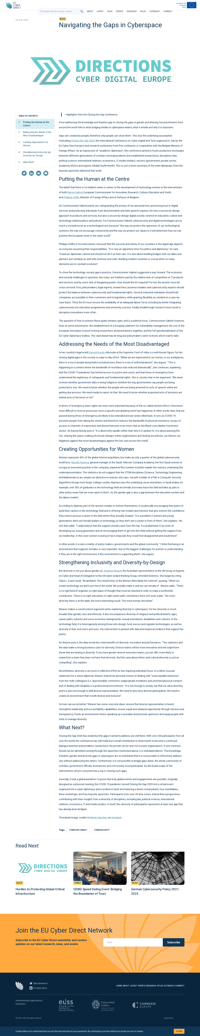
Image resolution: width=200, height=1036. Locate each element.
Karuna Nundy (96, 359)
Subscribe (173, 950)
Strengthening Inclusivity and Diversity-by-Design (34, 161)
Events (122, 9)
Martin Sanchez (98, 824)
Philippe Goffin (71, 204)
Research (134, 9)
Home (77, 994)
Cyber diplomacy (79, 837)
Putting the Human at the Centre (33, 131)
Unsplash (116, 824)
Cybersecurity (105, 837)
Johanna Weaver (112, 578)
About (92, 9)
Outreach (157, 9)
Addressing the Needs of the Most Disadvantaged (34, 141)
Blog (112, 9)
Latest (102, 9)
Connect (170, 9)
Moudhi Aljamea (80, 469)
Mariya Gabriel (75, 199)
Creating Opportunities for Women (33, 151)
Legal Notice (168, 1026)
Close (179, 1031)
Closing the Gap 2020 (83, 147)
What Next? (26, 169)
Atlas (145, 9)
